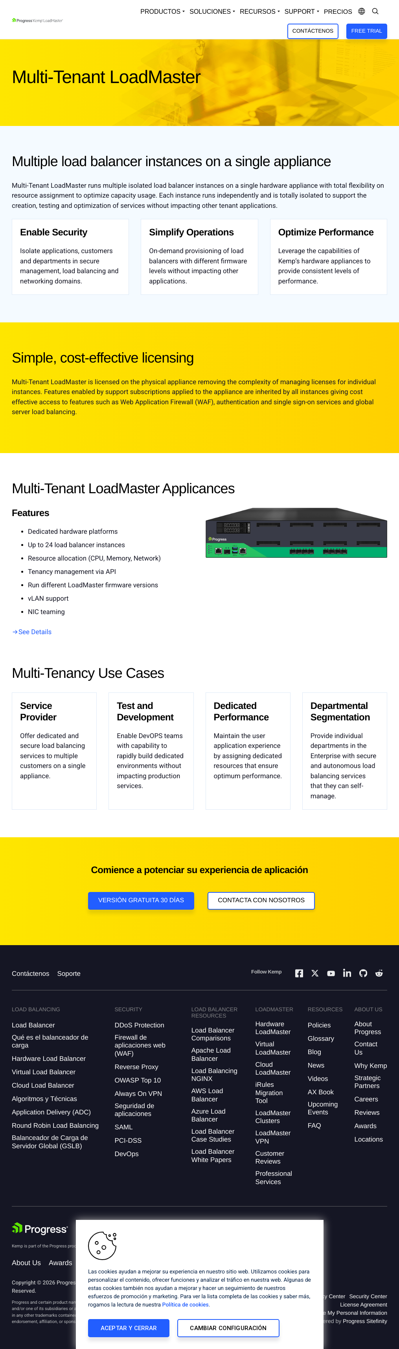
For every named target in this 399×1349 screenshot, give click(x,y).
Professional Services (274, 1177)
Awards (366, 1126)
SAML (123, 1127)
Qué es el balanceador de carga (50, 1041)
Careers (366, 1099)
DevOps (126, 1154)
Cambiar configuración (228, 1328)
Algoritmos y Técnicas (44, 1099)
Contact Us (366, 1048)
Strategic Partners (368, 1082)
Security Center (368, 1296)
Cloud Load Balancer (43, 1085)
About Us (26, 1263)
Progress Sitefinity (365, 1321)
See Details (34, 632)
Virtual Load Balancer (43, 1072)
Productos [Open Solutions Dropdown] (160, 11)
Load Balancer (33, 1025)
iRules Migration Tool (269, 1093)
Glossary (321, 1038)
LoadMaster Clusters (273, 1117)
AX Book (321, 1092)
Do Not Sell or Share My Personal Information (331, 1313)
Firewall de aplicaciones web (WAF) (139, 1045)
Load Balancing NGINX (214, 1075)
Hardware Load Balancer (49, 1058)
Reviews (367, 1112)
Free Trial (366, 31)
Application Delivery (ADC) (51, 1112)
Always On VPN (138, 1093)
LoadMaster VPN (273, 1137)
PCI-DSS (128, 1140)
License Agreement (363, 1304)
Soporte (69, 973)
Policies (319, 1025)
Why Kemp (371, 1066)
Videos (318, 1079)
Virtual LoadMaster (273, 1048)
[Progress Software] (40, 1229)
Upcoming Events (323, 1108)
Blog (314, 1052)
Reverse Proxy (136, 1067)
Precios (338, 12)
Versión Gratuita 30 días (141, 900)
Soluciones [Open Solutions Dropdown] (210, 11)
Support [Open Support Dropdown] (300, 11)
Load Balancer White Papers (213, 1155)
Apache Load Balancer (211, 1054)
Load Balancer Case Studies (213, 1135)
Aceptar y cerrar (129, 1328)
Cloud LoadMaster (273, 1068)
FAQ (314, 1125)
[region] (200, 1284)
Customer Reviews (270, 1157)
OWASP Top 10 (137, 1080)
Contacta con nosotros (261, 900)
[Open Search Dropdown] (375, 12)
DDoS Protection (139, 1025)
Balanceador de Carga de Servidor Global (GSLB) (50, 1141)
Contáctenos (312, 31)
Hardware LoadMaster (273, 1028)
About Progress (368, 1028)
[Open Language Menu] (362, 12)
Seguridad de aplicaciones (134, 1110)
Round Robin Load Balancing (55, 1125)
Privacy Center (327, 1296)
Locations (369, 1139)
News (316, 1065)
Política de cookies (185, 1305)
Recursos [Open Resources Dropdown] (258, 11)
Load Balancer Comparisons (213, 1034)
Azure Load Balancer (208, 1115)
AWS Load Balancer (207, 1095)
